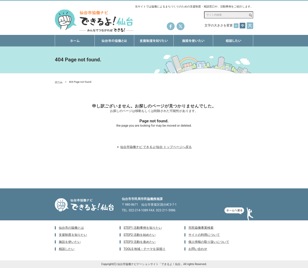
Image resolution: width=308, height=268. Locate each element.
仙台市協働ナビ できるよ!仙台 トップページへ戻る (156, 147)
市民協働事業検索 (201, 228)
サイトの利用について (204, 235)
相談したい (66, 249)
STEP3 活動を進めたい (140, 242)
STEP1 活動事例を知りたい (143, 228)
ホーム (58, 81)
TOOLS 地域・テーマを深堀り (144, 249)
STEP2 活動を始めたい (140, 235)
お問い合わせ (197, 249)
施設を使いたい (70, 242)
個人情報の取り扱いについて (208, 242)
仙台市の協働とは (71, 228)
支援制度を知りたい (73, 235)
